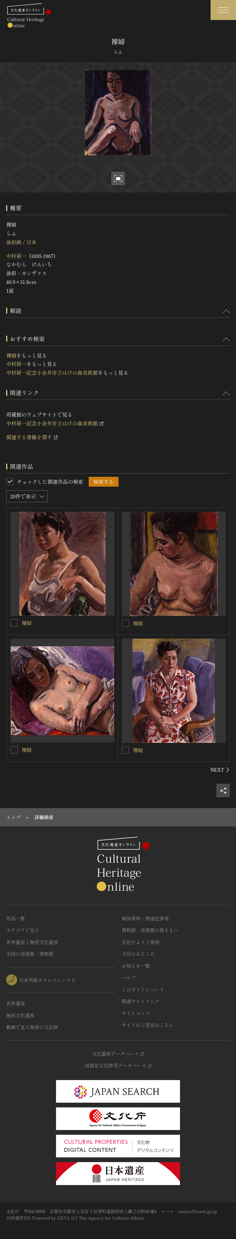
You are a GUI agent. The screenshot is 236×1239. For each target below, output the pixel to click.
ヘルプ (129, 977)
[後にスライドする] (220, 769)
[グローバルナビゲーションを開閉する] (223, 10)
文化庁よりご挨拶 (141, 942)
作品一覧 (15, 918)
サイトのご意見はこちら (148, 1024)
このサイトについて (143, 989)
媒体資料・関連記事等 (145, 918)
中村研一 (16, 256)
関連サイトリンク (141, 1001)
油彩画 (13, 242)
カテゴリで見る (22, 930)
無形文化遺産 (20, 1015)
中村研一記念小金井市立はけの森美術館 (52, 372)
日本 (31, 242)
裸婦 (11, 355)
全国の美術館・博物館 (29, 953)
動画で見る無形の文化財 (32, 1027)
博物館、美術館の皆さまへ (150, 930)
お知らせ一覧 (136, 965)
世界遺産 (15, 1003)
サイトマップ (136, 1013)
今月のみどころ (138, 953)
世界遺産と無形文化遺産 (32, 942)
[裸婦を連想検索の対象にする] (14, 623)
